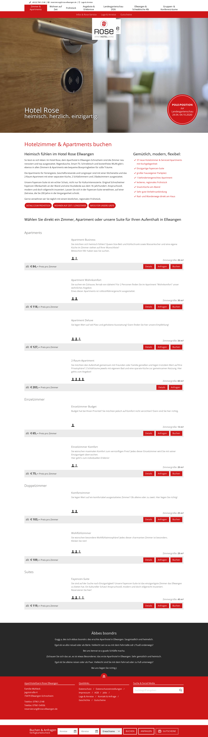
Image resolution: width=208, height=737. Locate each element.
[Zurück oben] (104, 677)
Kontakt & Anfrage (107, 697)
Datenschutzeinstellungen (109, 689)
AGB (96, 693)
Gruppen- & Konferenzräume (169, 8)
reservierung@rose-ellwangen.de (63, 2)
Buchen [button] (176, 267)
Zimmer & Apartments (36, 8)
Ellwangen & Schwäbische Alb (140, 8)
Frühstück (71, 7)
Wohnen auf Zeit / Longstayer (74, 205)
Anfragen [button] (162, 267)
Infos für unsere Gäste (108, 205)
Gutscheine (126, 14)
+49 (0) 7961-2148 (38, 2)
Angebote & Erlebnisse (89, 8)
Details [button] (148, 267)
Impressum (84, 693)
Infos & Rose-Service (86, 14)
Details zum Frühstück (39, 205)
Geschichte (84, 700)
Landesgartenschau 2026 (113, 8)
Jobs (105, 693)
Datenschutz (85, 689)
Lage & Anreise (87, 2)
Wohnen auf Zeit (56, 8)
